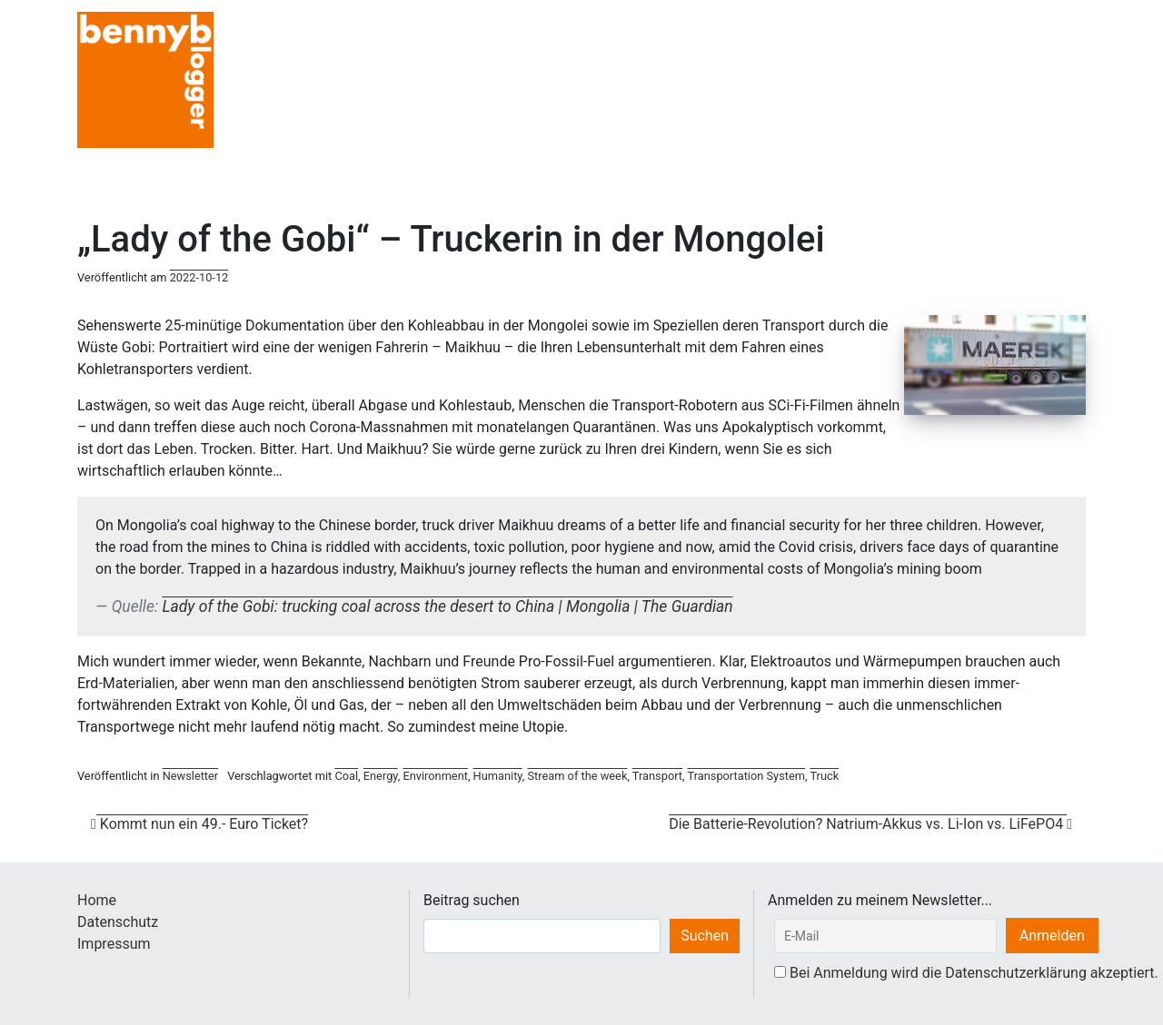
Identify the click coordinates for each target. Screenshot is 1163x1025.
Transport (657, 776)
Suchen (705, 935)
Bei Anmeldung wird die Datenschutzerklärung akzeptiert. (974, 972)
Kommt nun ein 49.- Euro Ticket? (199, 824)
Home (96, 900)
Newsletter (191, 776)
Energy (380, 776)
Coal (346, 776)
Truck (824, 776)
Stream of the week (577, 776)
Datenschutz (117, 922)
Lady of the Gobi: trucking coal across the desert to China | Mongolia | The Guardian (447, 606)
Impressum (114, 943)
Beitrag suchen (471, 900)
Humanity (497, 776)
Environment (435, 776)
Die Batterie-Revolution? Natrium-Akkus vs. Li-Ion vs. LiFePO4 (870, 824)
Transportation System (746, 776)
